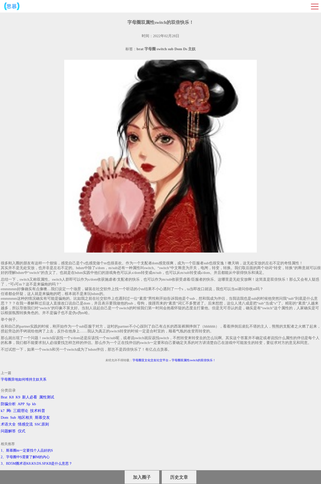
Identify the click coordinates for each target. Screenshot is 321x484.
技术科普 (37, 411)
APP (21, 404)
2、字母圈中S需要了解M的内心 (25, 457)
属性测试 (46, 397)
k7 (3, 411)
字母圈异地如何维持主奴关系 (23, 379)
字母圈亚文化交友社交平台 (150, 360)
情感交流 (25, 424)
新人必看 (29, 397)
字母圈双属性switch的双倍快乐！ (193, 360)
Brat (4, 397)
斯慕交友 (42, 417)
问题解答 (8, 431)
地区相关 (25, 417)
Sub (13, 417)
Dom (4, 417)
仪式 (21, 431)
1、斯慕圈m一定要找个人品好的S (27, 450)
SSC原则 (42, 424)
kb (34, 404)
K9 (18, 397)
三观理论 (20, 411)
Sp (28, 404)
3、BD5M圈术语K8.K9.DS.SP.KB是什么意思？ (36, 463)
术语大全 (8, 424)
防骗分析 (8, 404)
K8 (11, 397)
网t (9, 411)
